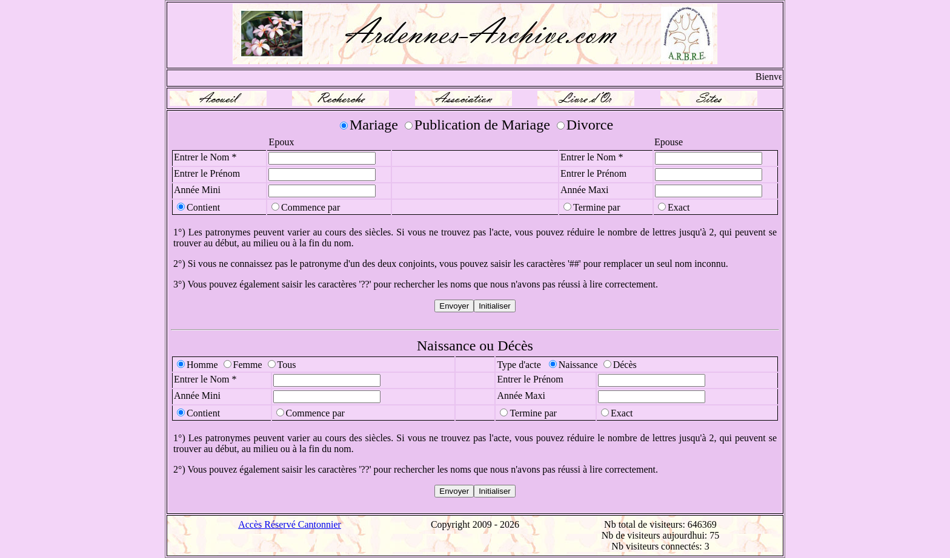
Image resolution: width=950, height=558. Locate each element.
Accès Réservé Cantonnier (289, 524)
